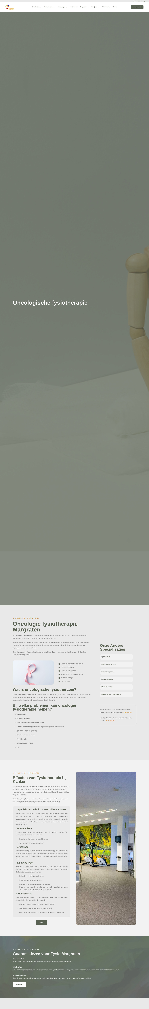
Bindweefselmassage (108, 664)
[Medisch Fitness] (130, 687)
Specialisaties (36, 7)
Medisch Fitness (106, 687)
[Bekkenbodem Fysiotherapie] (130, 694)
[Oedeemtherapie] (130, 679)
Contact (115, 7)
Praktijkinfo (95, 7)
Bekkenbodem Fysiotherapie (111, 694)
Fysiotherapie (106, 657)
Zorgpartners (84, 7)
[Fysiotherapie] (130, 657)
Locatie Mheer (73, 7)
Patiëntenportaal (106, 7)
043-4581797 (136, 1)
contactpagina (127, 712)
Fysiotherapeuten (49, 7)
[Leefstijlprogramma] (130, 672)
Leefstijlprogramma (107, 672)
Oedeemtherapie (107, 679)
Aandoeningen (62, 7)
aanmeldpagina (110, 720)
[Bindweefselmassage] (130, 664)
